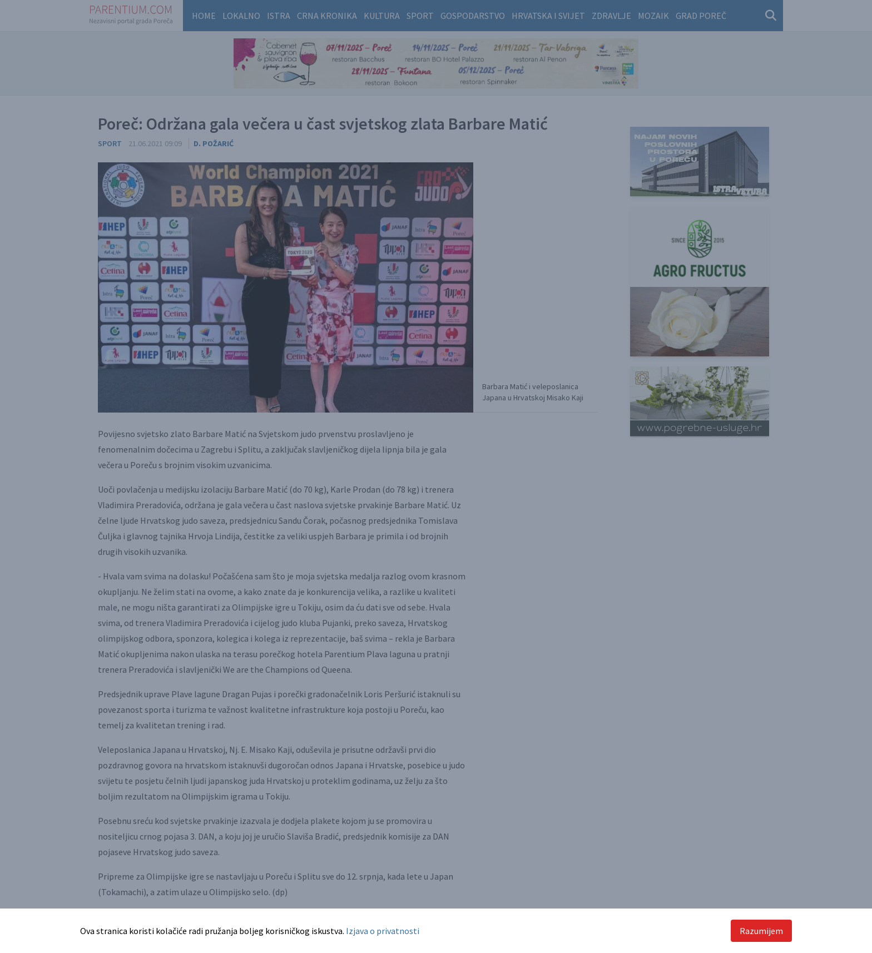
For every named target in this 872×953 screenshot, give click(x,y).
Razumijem (761, 930)
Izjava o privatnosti (382, 930)
